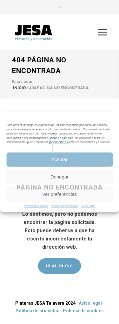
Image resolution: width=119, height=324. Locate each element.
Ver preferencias (59, 194)
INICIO (19, 87)
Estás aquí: (23, 81)
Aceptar (59, 159)
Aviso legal (88, 205)
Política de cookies (36, 205)
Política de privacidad (64, 205)
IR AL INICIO (59, 266)
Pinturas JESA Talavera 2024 (45, 303)
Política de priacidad (38, 310)
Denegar (59, 176)
